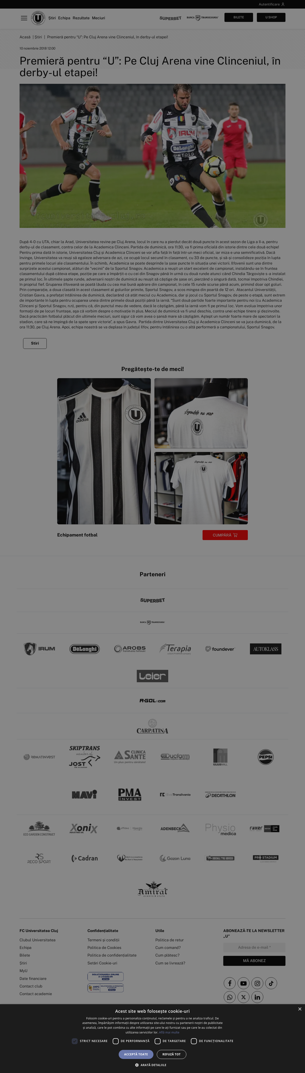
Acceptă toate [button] (136, 1054)
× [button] (299, 1009)
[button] (152, 1065)
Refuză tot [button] (172, 1054)
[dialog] (152, 1038)
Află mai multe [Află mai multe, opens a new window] (169, 1032)
